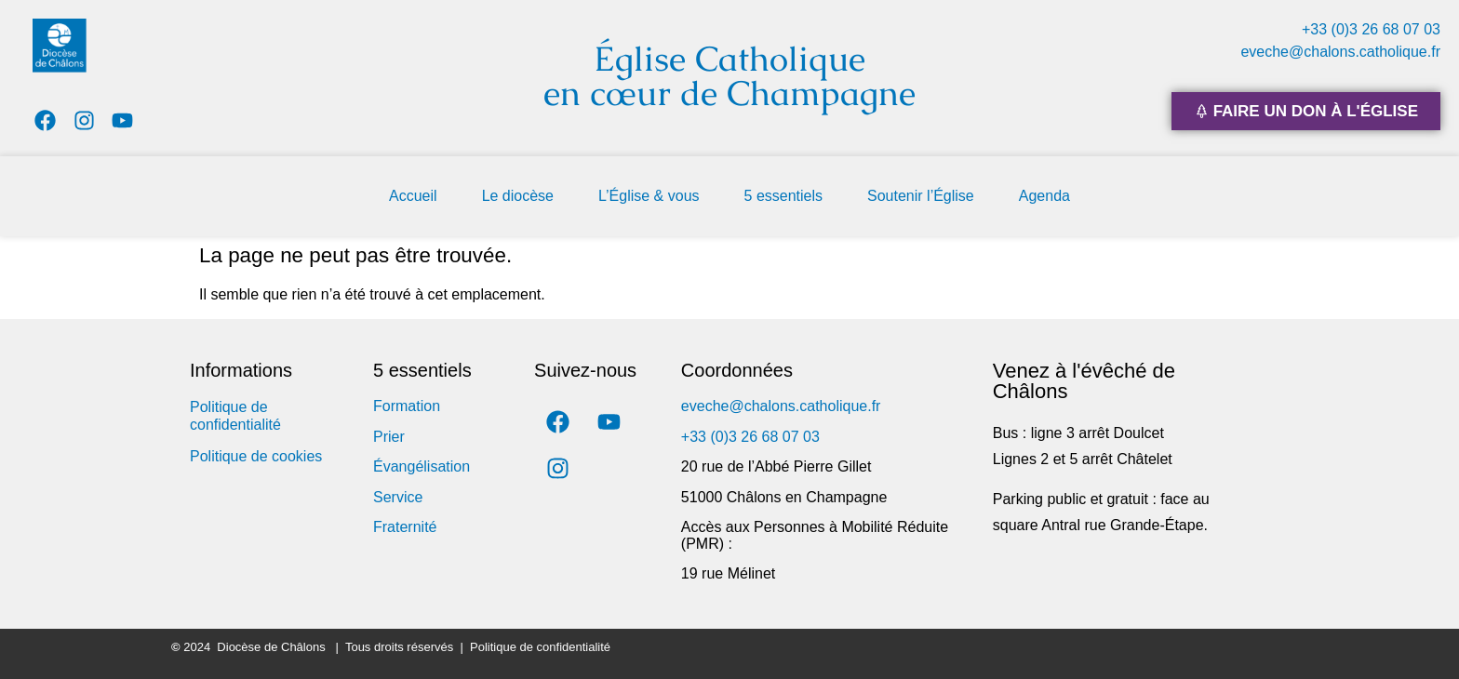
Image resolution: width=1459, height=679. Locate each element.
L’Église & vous (649, 196)
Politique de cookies (256, 456)
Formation (406, 406)
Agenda (1044, 196)
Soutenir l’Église (920, 196)
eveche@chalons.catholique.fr (1340, 52)
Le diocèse (518, 196)
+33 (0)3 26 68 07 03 (1371, 29)
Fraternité (404, 527)
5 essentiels (783, 196)
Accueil (413, 196)
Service (397, 497)
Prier (389, 437)
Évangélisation (421, 466)
